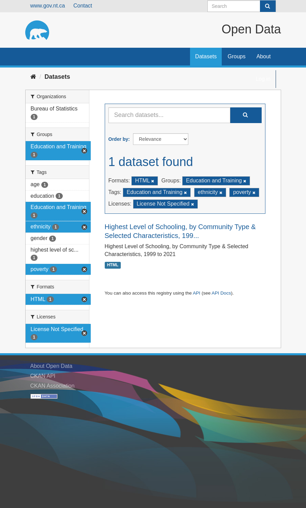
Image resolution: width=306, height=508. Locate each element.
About (264, 56)
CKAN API (43, 376)
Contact (82, 6)
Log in (263, 79)
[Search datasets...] (169, 115)
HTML (112, 265)
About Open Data (51, 366)
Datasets (206, 56)
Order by (118, 139)
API (196, 293)
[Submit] (268, 6)
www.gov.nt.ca (47, 6)
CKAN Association (52, 386)
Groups (236, 56)
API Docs (221, 293)
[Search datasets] (241, 6)
